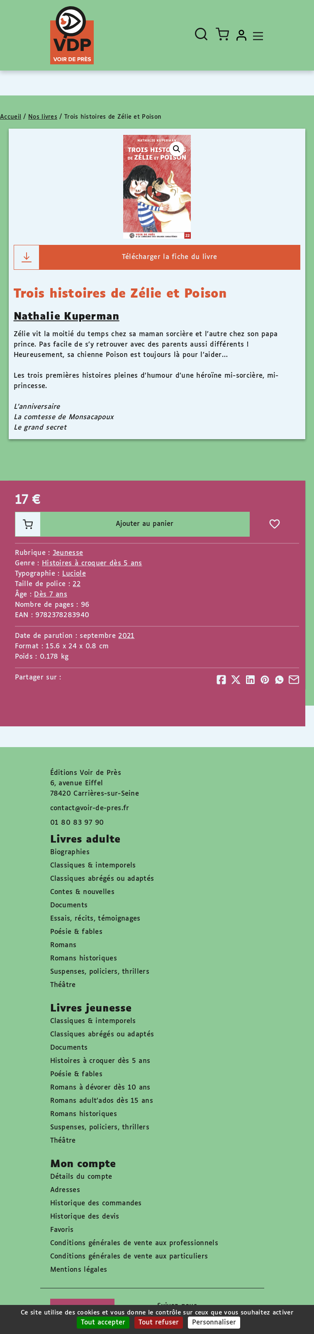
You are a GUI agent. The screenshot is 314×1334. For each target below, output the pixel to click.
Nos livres (42, 117)
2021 (126, 636)
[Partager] (221, 679)
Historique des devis (84, 1216)
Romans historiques (83, 958)
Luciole (74, 573)
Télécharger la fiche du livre (115, 257)
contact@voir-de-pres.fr (89, 808)
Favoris (62, 1230)
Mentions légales (78, 1269)
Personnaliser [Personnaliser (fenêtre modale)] (214, 1322)
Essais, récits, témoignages (95, 918)
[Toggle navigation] (256, 35)
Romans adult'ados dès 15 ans (101, 1100)
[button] (176, 149)
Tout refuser (159, 1322)
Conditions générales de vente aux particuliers (129, 1256)
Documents (69, 905)
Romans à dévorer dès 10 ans (100, 1087)
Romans (63, 945)
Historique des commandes (96, 1203)
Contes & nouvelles (82, 892)
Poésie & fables (76, 932)
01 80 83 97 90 (77, 822)
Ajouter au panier (94, 524)
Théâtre (63, 985)
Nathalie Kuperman (66, 317)
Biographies (70, 852)
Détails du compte (81, 1176)
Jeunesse (68, 553)
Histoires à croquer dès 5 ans (92, 563)
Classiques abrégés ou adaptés (102, 878)
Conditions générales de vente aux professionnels (134, 1243)
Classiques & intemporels (93, 865)
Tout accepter (103, 1322)
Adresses (65, 1190)
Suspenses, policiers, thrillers (99, 971)
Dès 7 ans (50, 594)
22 (76, 584)
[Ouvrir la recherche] (201, 34)
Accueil (10, 117)
